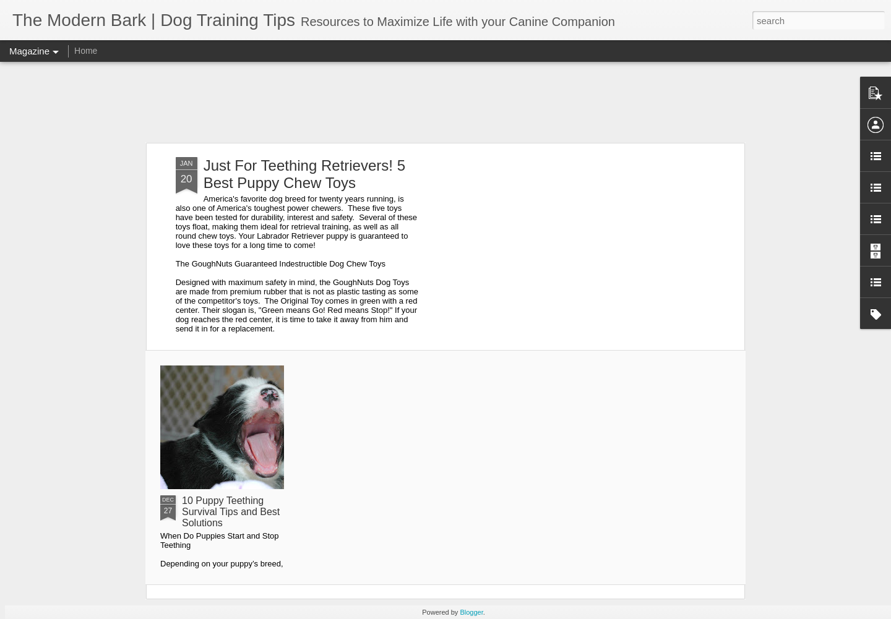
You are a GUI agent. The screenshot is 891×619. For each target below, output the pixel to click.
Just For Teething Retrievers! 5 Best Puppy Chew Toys (304, 174)
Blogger (471, 612)
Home (85, 51)
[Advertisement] (445, 102)
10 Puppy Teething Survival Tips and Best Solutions (231, 511)
